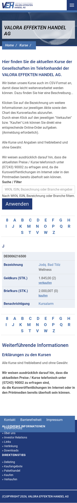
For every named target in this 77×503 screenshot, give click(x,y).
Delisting (8, 462)
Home (9, 45)
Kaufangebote (12, 466)
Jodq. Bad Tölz (49, 265)
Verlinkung (10, 446)
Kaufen (7, 475)
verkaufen (45, 282)
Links (6, 441)
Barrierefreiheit (30, 420)
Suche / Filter (12, 182)
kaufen (43, 295)
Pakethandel (11, 470)
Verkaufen (9, 479)
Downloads (10, 450)
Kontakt (9, 420)
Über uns (8, 433)
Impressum (54, 420)
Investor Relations (14, 437)
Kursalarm (46, 304)
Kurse (24, 45)
